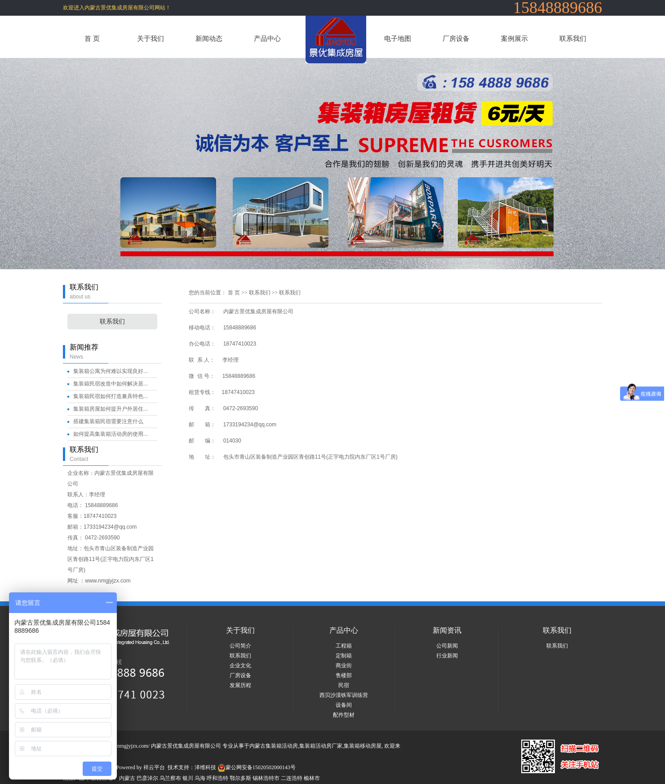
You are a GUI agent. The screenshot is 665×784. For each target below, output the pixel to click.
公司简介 (240, 646)
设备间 (344, 705)
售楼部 (344, 675)
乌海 (200, 778)
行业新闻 (447, 656)
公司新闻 (447, 646)
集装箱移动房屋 (362, 746)
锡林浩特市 (266, 778)
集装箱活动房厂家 (320, 746)
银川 (187, 778)
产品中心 (267, 38)
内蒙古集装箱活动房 (273, 746)
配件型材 (344, 715)
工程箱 (344, 646)
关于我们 (150, 38)
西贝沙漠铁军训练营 (343, 695)
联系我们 (572, 38)
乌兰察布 (170, 778)
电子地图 (397, 38)
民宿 (343, 685)
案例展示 (514, 38)
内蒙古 (127, 778)
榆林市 (312, 778)
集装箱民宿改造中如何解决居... (110, 384)
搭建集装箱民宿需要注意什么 (108, 421)
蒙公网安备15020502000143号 (256, 767)
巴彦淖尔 (147, 778)
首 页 (92, 38)
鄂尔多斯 (240, 778)
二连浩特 (291, 778)
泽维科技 (205, 767)
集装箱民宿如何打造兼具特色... (110, 396)
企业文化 (240, 665)
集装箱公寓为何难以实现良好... (110, 371)
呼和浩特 (217, 778)
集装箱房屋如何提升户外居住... (110, 409)
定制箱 (344, 656)
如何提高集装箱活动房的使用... (110, 434)
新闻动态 (208, 38)
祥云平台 (154, 767)
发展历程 (240, 685)
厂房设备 (456, 38)
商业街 (344, 665)
